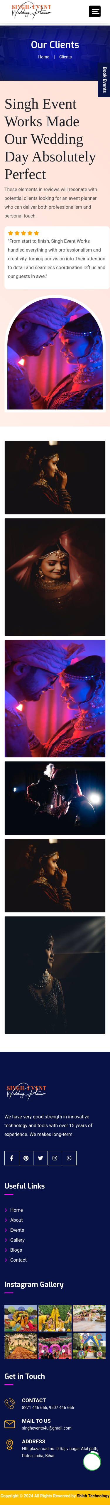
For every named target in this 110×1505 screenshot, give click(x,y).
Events (17, 1230)
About (16, 1220)
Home (43, 57)
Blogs (16, 1250)
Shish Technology (93, 1496)
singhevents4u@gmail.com (47, 1428)
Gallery (17, 1240)
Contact (18, 1260)
